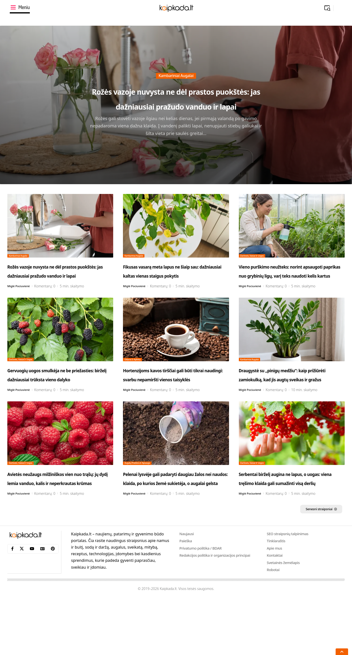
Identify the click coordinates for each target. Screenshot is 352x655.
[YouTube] (32, 605)
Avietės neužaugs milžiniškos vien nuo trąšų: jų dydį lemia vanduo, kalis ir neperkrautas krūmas (57, 523)
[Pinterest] (53, 605)
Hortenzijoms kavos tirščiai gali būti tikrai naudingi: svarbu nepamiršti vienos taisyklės (169, 401)
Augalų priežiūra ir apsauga (144, 499)
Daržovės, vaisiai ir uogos (259, 255)
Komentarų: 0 (50, 304)
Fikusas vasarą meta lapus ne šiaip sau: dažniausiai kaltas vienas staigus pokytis (173, 275)
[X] (22, 605)
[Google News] (42, 605)
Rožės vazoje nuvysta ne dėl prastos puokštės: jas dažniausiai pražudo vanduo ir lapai (176, 97)
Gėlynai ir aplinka (137, 377)
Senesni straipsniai (312, 564)
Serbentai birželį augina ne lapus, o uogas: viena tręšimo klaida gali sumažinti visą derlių (288, 523)
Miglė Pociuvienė (21, 304)
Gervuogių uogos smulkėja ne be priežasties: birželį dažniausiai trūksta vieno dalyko (58, 401)
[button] (327, 8)
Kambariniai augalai (176, 60)
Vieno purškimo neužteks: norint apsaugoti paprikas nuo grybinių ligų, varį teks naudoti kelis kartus (291, 279)
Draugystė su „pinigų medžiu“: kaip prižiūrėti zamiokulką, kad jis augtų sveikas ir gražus (291, 397)
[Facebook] (12, 605)
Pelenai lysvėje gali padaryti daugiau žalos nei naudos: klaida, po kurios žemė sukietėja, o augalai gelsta (170, 523)
